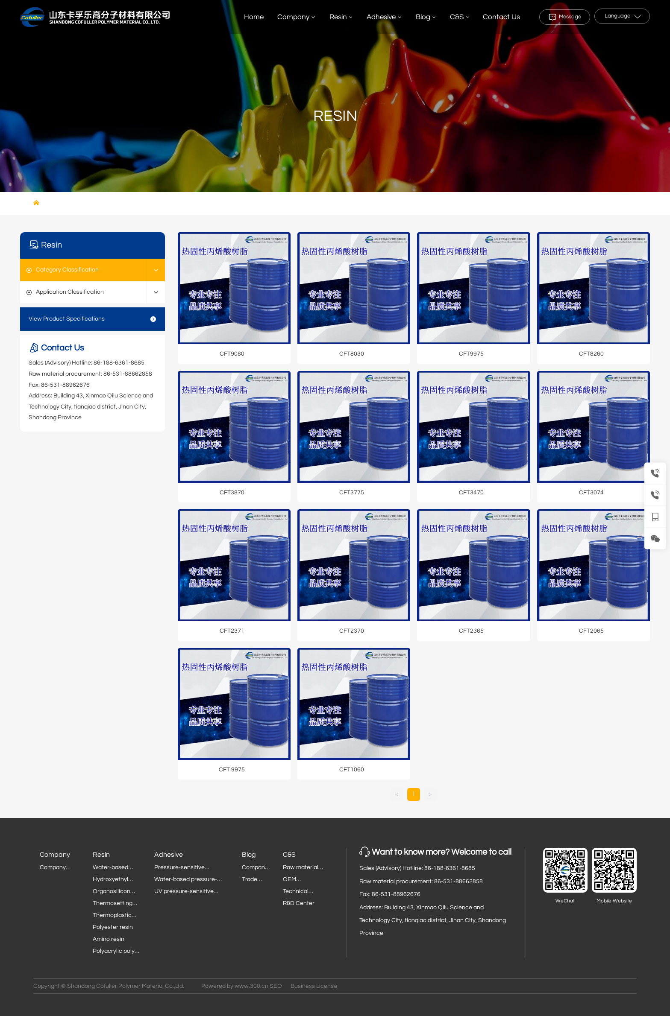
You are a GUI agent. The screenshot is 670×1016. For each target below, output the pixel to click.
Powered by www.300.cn (234, 986)
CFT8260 (591, 354)
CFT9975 (471, 354)
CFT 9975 (232, 770)
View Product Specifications (92, 319)
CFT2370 (351, 631)
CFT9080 (232, 354)
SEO (276, 986)
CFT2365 (471, 631)
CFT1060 (351, 770)
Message (570, 17)
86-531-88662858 (127, 374)
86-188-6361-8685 (119, 363)
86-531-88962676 (65, 385)
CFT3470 (471, 493)
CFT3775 (351, 493)
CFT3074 (591, 493)
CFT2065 (591, 631)
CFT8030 (351, 354)
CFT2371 (232, 631)
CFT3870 (232, 493)
